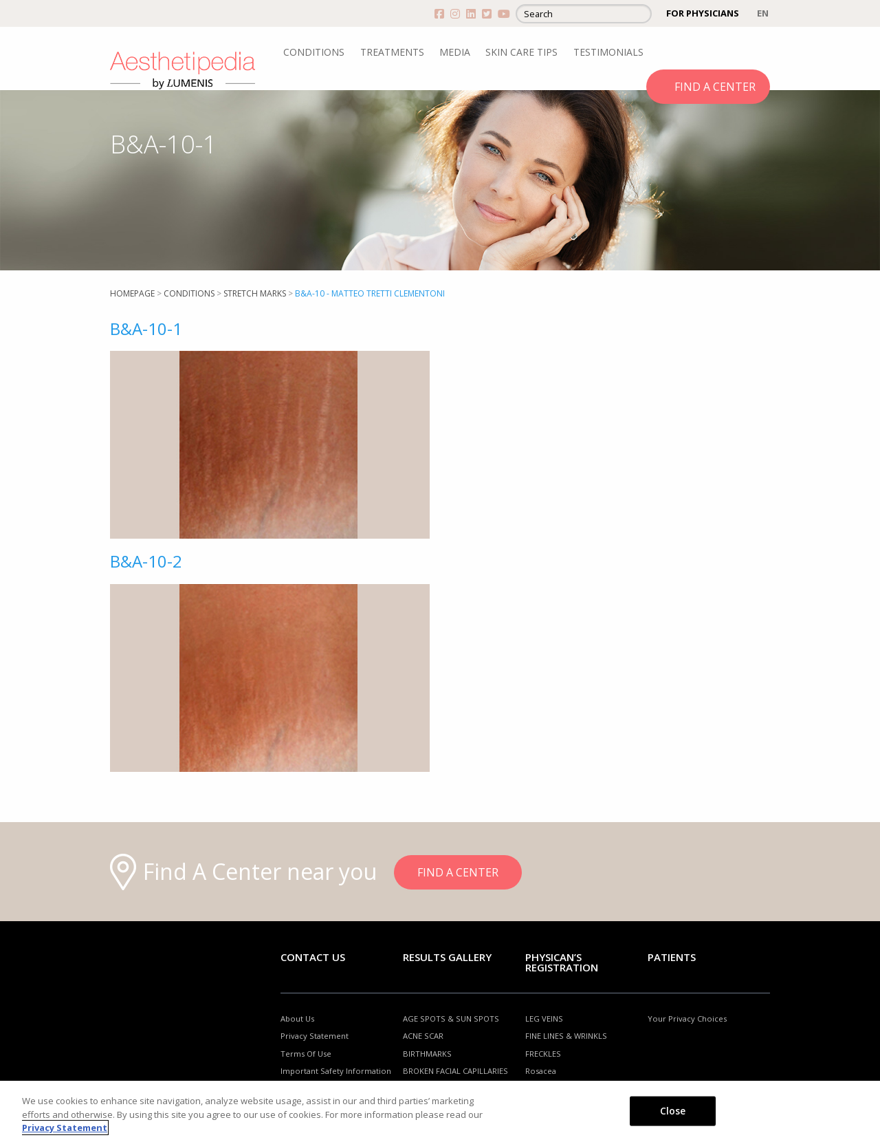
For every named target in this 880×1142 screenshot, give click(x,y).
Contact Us (312, 957)
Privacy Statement (314, 1036)
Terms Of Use (305, 1053)
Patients (672, 957)
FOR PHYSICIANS (702, 13)
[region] (440, 1111)
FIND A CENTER (715, 86)
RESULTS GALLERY (447, 957)
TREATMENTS (392, 51)
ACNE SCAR (423, 1036)
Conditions (189, 293)
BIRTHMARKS (427, 1053)
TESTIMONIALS (608, 51)
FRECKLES (543, 1053)
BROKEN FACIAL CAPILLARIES (455, 1071)
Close (673, 1110)
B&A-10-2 (146, 561)
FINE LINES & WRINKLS (566, 1036)
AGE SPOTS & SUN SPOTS (451, 1018)
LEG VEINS (544, 1018)
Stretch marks (254, 293)
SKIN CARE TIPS (521, 51)
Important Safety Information (335, 1071)
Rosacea (540, 1071)
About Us (297, 1018)
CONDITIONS (313, 51)
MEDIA (454, 51)
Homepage (132, 293)
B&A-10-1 (146, 328)
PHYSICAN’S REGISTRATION (561, 962)
